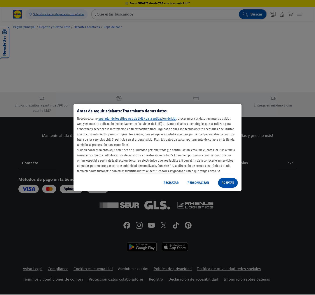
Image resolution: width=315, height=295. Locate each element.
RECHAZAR (171, 183)
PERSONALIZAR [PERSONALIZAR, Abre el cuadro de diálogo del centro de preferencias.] (198, 183)
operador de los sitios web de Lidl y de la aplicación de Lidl (137, 118)
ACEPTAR (228, 183)
